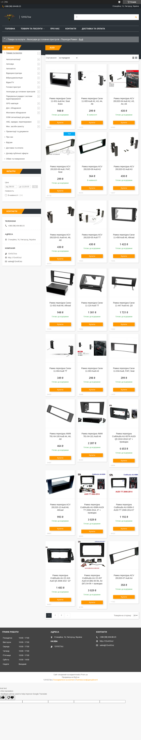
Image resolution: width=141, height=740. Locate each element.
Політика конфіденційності (87, 680)
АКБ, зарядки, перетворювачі (19, 122)
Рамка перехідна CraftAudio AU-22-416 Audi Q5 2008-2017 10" (60, 578)
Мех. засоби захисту (15, 126)
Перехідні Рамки (69, 39)
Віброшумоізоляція (14, 78)
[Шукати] (136, 17)
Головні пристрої (13, 87)
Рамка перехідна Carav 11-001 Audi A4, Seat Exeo (60, 101)
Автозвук (10, 64)
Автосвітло (11, 68)
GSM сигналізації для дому (18, 117)
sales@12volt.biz (15, 261)
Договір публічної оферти (17, 153)
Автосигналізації (13, 59)
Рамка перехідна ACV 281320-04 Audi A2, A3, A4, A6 (123, 101)
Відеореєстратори (14, 73)
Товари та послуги (31, 28)
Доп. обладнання (13, 108)
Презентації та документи (17, 131)
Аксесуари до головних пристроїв (43, 39)
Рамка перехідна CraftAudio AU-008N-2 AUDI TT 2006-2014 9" (124, 507)
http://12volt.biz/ (15, 257)
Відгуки (9, 142)
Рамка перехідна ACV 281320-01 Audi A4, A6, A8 (60, 237)
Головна (10, 28)
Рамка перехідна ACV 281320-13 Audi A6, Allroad (60, 507)
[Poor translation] (10, 697)
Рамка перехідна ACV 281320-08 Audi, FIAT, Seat (60, 169)
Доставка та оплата (93, 28)
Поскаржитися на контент (63, 680)
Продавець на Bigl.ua (70, 677)
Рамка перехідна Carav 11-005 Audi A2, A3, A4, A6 (92, 101)
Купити (60, 122)
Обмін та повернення (15, 159)
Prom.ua (84, 675)
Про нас (55, 28)
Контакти (70, 28)
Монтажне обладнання (16, 113)
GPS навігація (12, 103)
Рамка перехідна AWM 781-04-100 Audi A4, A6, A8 (60, 436)
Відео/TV (10, 82)
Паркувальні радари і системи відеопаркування (19, 97)
